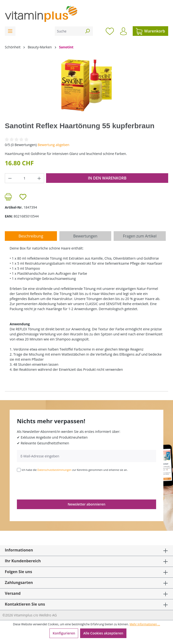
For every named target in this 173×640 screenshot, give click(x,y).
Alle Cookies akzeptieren (103, 633)
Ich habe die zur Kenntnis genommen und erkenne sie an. (75, 470)
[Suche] (68, 31)
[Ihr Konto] (123, 31)
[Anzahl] (25, 178)
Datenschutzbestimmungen (54, 470)
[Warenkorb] (150, 31)
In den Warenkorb (107, 178)
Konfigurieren (64, 633)
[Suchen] (87, 31)
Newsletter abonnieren (86, 504)
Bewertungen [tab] (85, 236)
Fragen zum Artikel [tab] (139, 236)
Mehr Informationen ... (145, 624)
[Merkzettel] (110, 31)
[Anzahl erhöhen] (39, 178)
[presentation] (53, 485)
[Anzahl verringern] (10, 178)
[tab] (31, 236)
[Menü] (10, 31)
